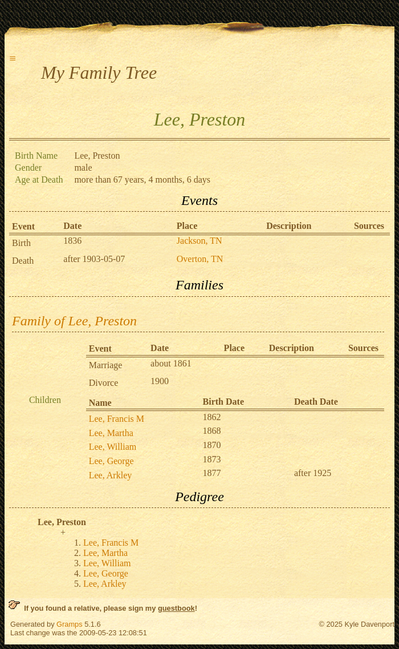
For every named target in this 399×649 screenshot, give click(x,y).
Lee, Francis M (116, 419)
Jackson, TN (199, 240)
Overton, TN (200, 259)
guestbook (176, 608)
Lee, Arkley (110, 475)
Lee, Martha (111, 433)
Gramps (69, 624)
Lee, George (111, 461)
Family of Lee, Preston (74, 320)
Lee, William (112, 447)
